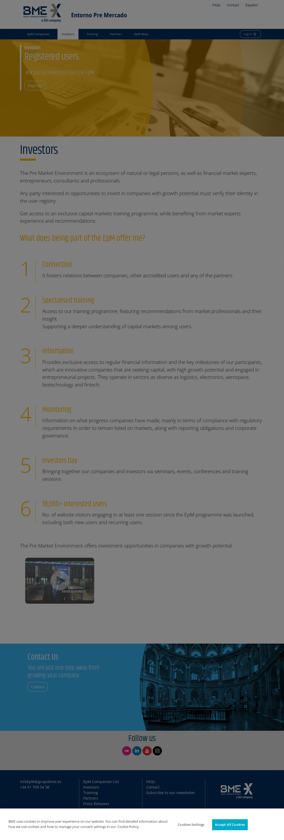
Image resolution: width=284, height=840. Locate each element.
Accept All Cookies (230, 830)
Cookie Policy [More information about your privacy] (128, 833)
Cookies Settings (191, 830)
